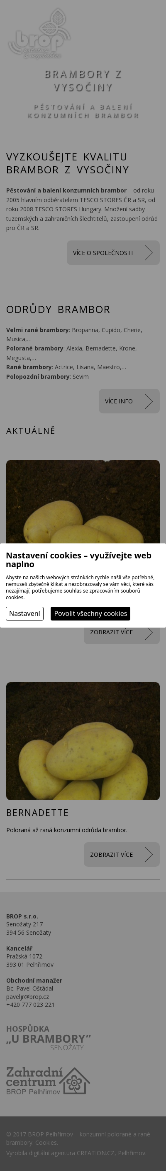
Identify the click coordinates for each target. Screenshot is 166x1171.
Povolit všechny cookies (90, 613)
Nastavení (24, 613)
